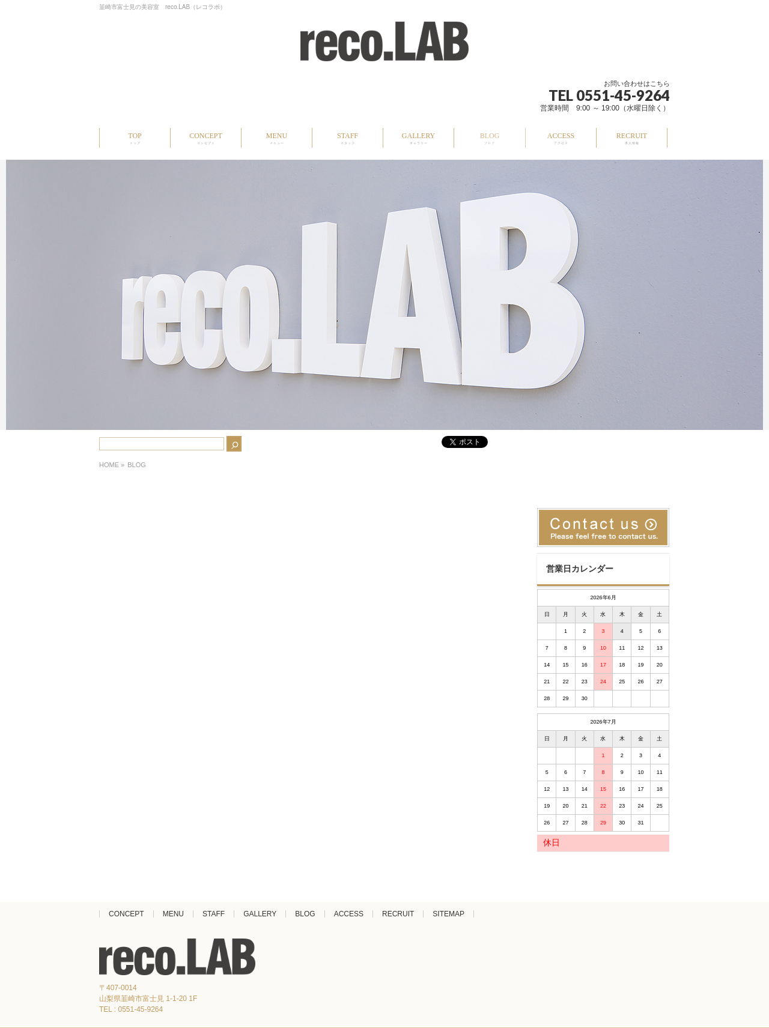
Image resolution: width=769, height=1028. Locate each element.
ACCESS (348, 914)
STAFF (213, 914)
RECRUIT (398, 914)
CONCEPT (126, 914)
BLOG (305, 914)
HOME (109, 464)
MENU (173, 914)
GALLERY (259, 914)
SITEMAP (448, 914)
